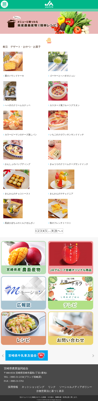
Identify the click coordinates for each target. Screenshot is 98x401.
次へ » (58, 230)
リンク (52, 386)
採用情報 (13, 386)
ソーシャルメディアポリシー (75, 386)
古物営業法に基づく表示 (50, 390)
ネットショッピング (33, 386)
